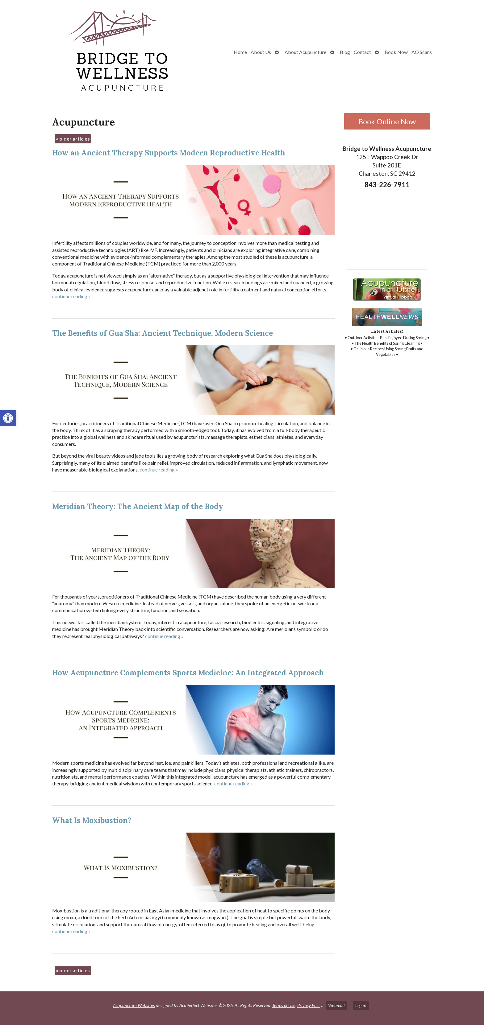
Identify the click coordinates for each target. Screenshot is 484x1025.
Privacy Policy (309, 1005)
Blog (345, 52)
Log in (360, 1005)
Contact (362, 52)
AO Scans (421, 52)
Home (240, 52)
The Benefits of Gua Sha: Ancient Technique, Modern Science (162, 333)
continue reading (71, 296)
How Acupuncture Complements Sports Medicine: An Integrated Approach (188, 672)
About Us (261, 52)
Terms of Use (283, 1005)
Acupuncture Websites (134, 1005)
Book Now (396, 52)
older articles (73, 139)
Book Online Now (387, 121)
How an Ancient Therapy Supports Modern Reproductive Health (168, 153)
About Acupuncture (305, 52)
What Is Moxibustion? (91, 820)
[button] (8, 418)
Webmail (336, 1005)
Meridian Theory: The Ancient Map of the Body (137, 506)
